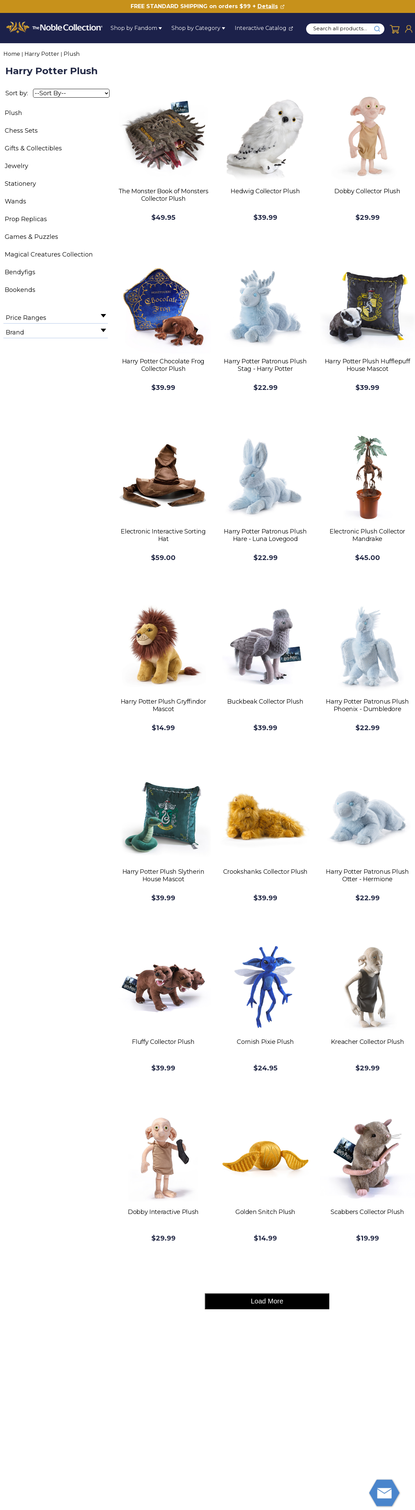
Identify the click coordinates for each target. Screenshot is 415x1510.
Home (11, 54)
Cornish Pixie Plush (265, 1042)
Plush (72, 54)
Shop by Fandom (134, 28)
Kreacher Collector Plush (367, 1042)
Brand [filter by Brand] (15, 332)
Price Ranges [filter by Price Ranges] (26, 318)
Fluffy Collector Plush (163, 1042)
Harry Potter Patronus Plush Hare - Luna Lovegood (265, 535)
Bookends (20, 290)
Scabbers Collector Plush (367, 1212)
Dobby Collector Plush (367, 191)
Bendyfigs (20, 272)
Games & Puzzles (31, 237)
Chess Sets (21, 130)
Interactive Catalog (260, 28)
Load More (267, 1301)
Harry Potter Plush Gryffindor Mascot (163, 705)
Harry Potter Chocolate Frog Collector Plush (163, 365)
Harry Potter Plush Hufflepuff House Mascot (367, 365)
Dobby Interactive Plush (163, 1212)
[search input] (344, 28)
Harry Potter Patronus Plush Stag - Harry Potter (265, 365)
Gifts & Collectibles (33, 148)
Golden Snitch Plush (265, 1212)
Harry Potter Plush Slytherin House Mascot (163, 875)
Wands (15, 201)
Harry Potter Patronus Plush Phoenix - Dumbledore (367, 705)
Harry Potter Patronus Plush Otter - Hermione (367, 875)
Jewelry (16, 166)
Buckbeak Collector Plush (265, 701)
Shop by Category (195, 28)
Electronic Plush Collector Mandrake (367, 535)
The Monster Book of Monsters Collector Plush (163, 194)
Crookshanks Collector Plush (265, 871)
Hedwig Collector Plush (265, 191)
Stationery (20, 183)
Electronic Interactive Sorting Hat (163, 535)
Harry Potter (41, 54)
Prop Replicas (26, 219)
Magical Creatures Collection (49, 254)
